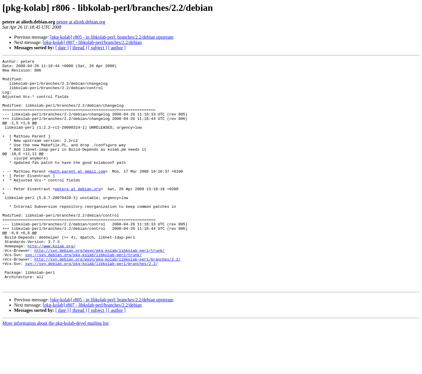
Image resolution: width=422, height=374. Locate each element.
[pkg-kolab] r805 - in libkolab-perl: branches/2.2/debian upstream (111, 37)
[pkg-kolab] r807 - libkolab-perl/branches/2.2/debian (92, 42)
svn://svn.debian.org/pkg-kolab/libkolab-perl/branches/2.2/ (91, 304)
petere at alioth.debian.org (80, 21)
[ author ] (117, 47)
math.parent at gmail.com (77, 194)
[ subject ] (97, 47)
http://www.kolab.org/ (52, 283)
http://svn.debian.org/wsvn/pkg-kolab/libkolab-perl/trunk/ (99, 289)
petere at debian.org (78, 215)
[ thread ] (78, 47)
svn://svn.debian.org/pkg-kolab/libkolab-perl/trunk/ (83, 294)
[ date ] (62, 47)
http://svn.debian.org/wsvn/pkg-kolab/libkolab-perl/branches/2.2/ (107, 299)
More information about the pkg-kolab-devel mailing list (55, 368)
